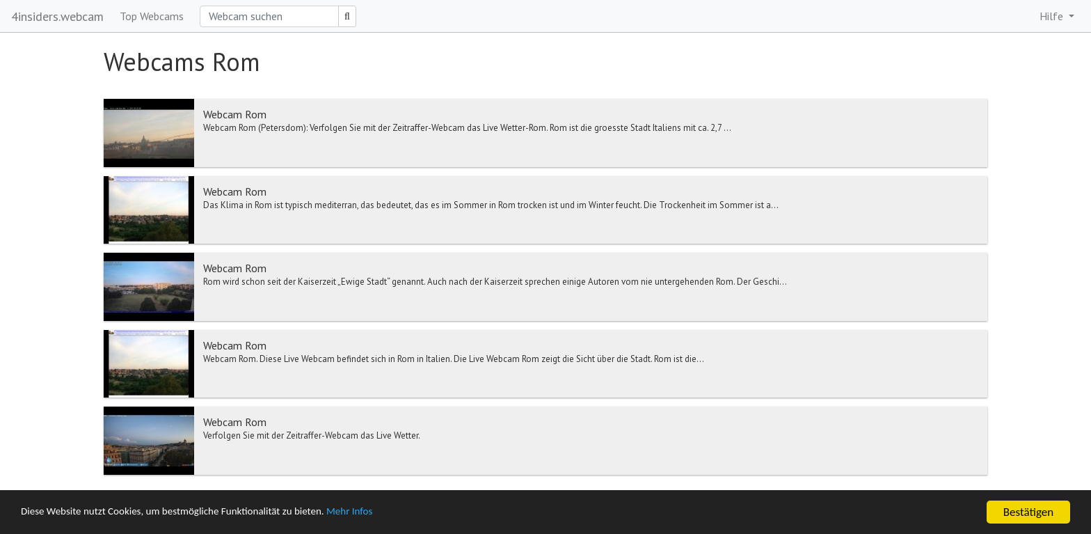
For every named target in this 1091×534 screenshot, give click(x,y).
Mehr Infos (393, 512)
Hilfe (1053, 16)
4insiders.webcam (57, 16)
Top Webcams (152, 16)
